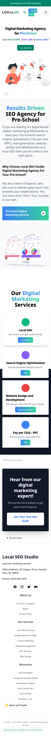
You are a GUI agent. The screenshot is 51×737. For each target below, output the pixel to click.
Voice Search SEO (25, 688)
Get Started (25, 47)
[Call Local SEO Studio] (24, 12)
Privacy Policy (25, 613)
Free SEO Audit (32, 12)
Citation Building (25, 640)
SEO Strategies (26, 672)
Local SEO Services (25, 630)
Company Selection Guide (25, 678)
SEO (25, 372)
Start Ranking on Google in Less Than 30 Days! (23, 730)
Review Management (25, 646)
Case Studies (25, 693)
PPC (25, 442)
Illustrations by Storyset (13, 460)
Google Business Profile (25, 635)
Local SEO (25, 340)
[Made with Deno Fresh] (25, 705)
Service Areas (15, 537)
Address (13, 569)
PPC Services (26, 651)
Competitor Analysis (25, 683)
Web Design (25, 656)
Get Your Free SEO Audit (25, 519)
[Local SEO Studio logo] (10, 12)
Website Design (25, 409)
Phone (5, 578)
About (25, 608)
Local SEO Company (25, 603)
